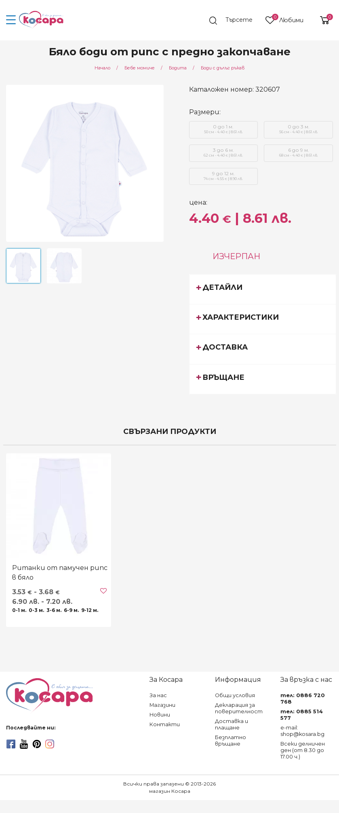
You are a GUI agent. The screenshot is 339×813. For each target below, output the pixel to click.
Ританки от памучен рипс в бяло (59, 572)
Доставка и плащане (231, 724)
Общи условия (235, 695)
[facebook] (11, 744)
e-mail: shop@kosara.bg (302, 731)
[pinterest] (37, 744)
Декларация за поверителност (239, 708)
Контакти (164, 724)
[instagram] (50, 744)
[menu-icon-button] (11, 20)
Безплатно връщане (230, 740)
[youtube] (24, 744)
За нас (158, 695)
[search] (234, 21)
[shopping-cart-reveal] (322, 20)
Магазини (162, 705)
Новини (159, 715)
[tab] (262, 289)
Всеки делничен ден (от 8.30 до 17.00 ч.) (302, 750)
